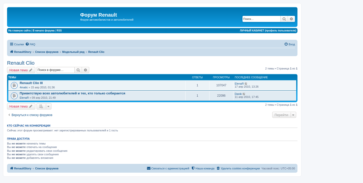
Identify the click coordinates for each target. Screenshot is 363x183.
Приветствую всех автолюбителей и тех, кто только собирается (72, 93)
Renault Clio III (31, 83)
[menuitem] (30, 44)
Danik (238, 93)
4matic (24, 87)
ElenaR (239, 83)
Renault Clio (21, 63)
